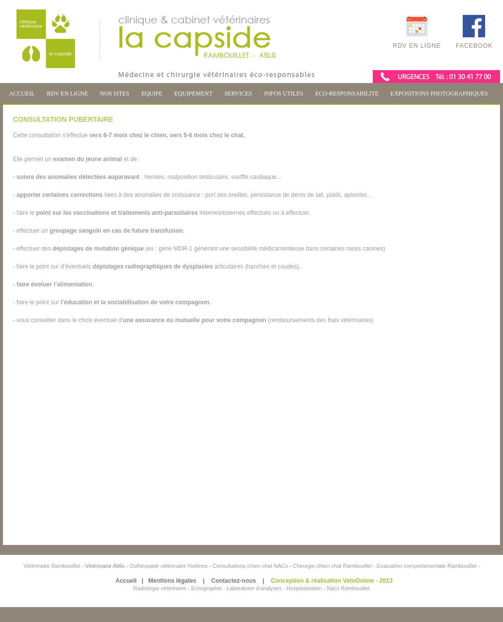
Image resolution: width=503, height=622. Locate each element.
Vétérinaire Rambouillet (52, 566)
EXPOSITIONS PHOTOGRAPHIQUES (439, 93)
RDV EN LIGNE (67, 93)
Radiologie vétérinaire (160, 588)
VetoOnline (358, 580)
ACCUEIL (22, 93)
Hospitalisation (304, 588)
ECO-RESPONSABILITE (346, 93)
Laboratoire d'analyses (254, 588)
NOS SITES (114, 93)
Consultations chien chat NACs (251, 566)
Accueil (126, 580)
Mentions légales (172, 580)
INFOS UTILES (283, 93)
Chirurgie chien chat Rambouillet (332, 566)
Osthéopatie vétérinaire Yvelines (168, 566)
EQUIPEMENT (193, 93)
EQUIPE (152, 93)
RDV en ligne (417, 32)
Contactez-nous (233, 580)
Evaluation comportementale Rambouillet (427, 566)
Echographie (206, 588)
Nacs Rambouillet (348, 588)
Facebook (474, 32)
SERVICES (238, 93)
